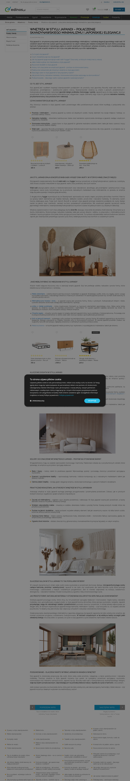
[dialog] (65, 390)
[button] (37, 401)
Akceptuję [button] (92, 401)
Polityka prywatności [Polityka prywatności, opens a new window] (66, 395)
